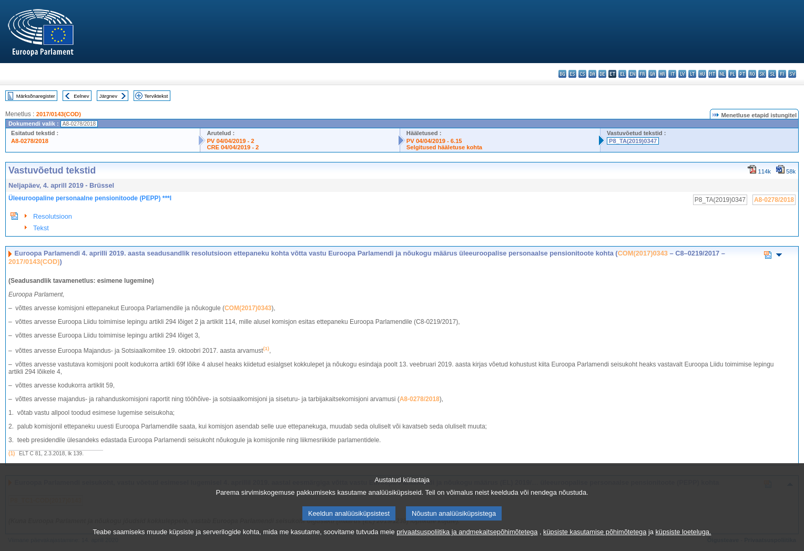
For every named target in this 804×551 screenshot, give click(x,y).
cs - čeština (582, 74)
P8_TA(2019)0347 (633, 141)
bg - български (562, 74)
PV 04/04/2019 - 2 (230, 141)
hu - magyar (702, 74)
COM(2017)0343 (643, 253)
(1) (11, 453)
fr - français (642, 74)
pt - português (742, 74)
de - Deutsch (602, 74)
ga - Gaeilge (652, 74)
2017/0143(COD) (58, 114)
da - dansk (592, 74)
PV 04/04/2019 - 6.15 (434, 141)
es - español (572, 74)
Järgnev (108, 96)
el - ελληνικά (622, 74)
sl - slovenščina (772, 74)
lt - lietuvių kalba (692, 74)
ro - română (752, 74)
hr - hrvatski (662, 74)
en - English (632, 74)
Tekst (41, 228)
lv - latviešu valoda (682, 74)
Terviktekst (156, 96)
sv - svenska (792, 74)
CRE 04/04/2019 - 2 (233, 147)
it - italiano (672, 74)
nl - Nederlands (722, 74)
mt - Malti (712, 74)
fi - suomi (782, 74)
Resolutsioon (52, 216)
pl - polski (732, 74)
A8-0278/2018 (29, 141)
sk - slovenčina (762, 74)
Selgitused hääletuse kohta (444, 147)
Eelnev (81, 96)
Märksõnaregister (35, 96)
